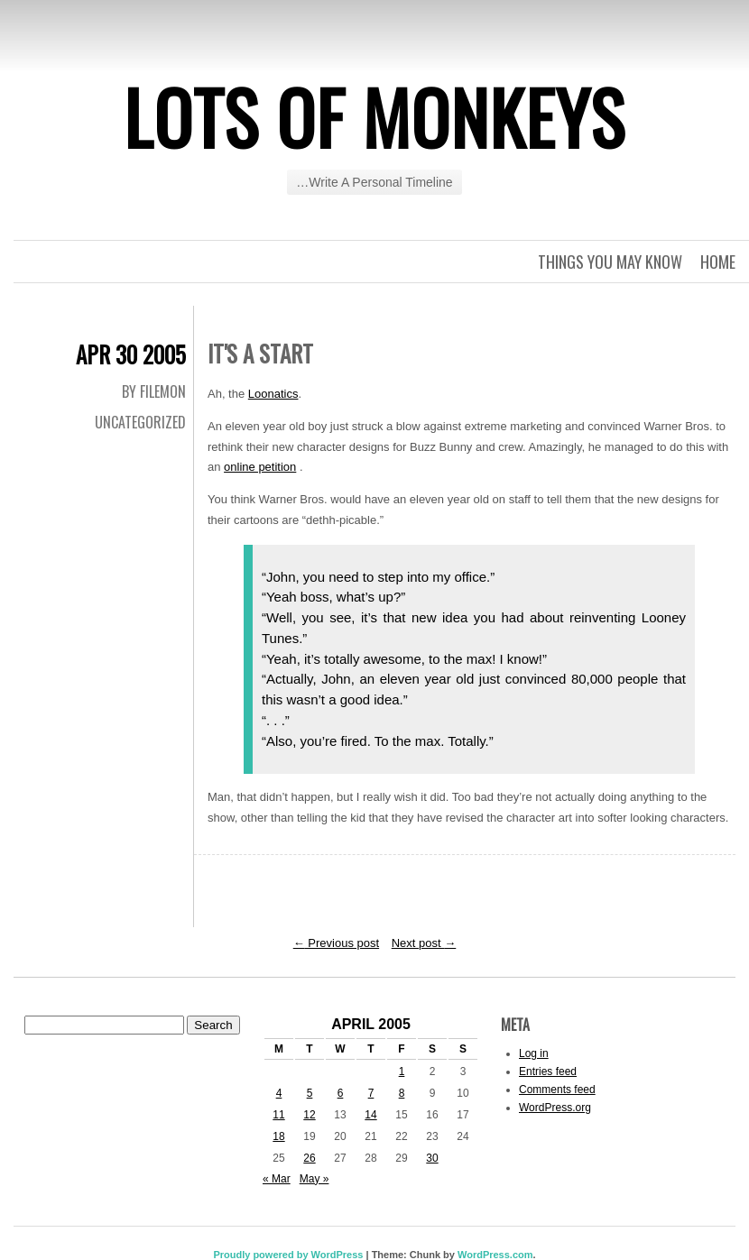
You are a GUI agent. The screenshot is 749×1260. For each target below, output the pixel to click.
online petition (260, 467)
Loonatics (273, 393)
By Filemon (154, 391)
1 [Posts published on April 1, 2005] (402, 1071)
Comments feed (557, 1089)
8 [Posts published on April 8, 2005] (402, 1093)
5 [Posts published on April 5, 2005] (310, 1093)
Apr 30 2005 (131, 354)
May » (314, 1179)
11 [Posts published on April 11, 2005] (278, 1114)
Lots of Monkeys (374, 116)
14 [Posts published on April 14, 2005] (370, 1114)
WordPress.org (555, 1107)
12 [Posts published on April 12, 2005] (309, 1114)
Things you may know (610, 261)
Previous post (336, 943)
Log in (534, 1053)
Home (717, 261)
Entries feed (548, 1071)
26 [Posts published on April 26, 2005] (309, 1158)
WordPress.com (495, 1254)
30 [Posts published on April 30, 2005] (432, 1158)
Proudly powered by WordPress (288, 1254)
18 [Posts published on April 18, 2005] (278, 1136)
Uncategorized (140, 422)
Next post (424, 943)
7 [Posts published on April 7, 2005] (371, 1093)
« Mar (277, 1179)
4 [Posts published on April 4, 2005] (279, 1093)
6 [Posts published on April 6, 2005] (341, 1093)
